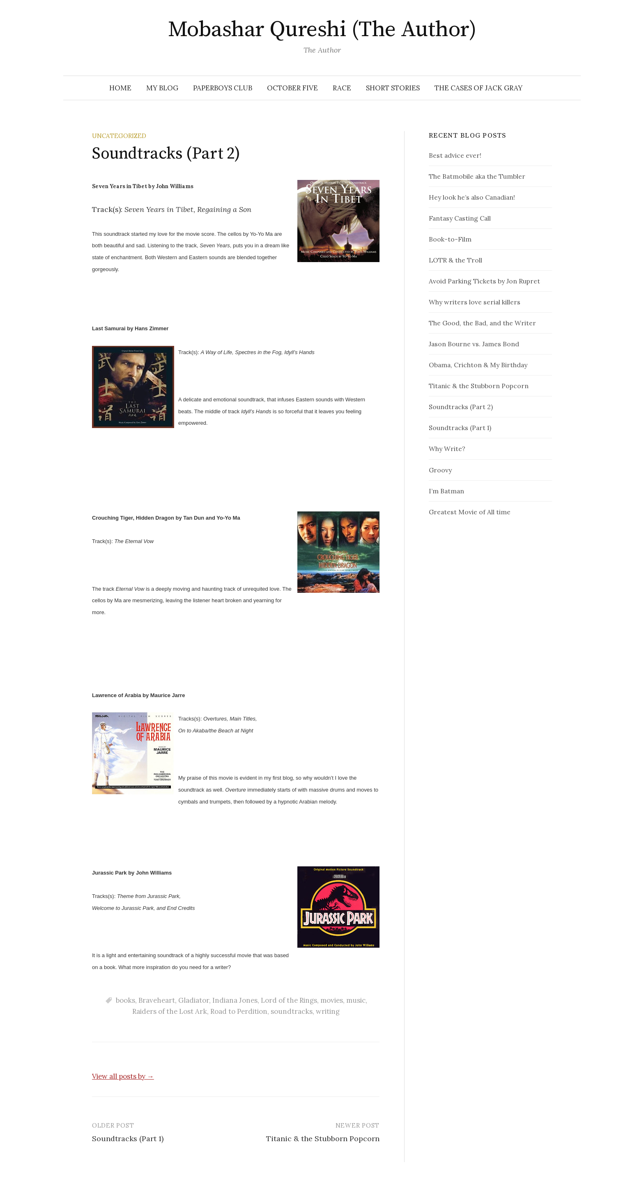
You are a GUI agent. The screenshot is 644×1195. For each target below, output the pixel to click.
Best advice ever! (455, 155)
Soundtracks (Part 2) (461, 407)
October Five (292, 87)
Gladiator (193, 1000)
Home (120, 87)
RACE (342, 87)
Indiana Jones (235, 1000)
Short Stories (393, 87)
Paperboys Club (222, 87)
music (356, 1000)
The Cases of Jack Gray (478, 87)
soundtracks (292, 1011)
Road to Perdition (238, 1011)
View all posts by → (123, 1076)
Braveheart (156, 1000)
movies (331, 1000)
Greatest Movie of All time (470, 512)
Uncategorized (119, 136)
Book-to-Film (450, 239)
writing (328, 1011)
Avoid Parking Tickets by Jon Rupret (484, 281)
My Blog (162, 87)
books (125, 1000)
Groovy (440, 470)
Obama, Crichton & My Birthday (478, 365)
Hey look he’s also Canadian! (472, 197)
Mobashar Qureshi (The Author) (322, 30)
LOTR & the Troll (455, 260)
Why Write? (447, 448)
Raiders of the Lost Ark (169, 1011)
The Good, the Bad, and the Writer (482, 323)
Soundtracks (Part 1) (127, 1138)
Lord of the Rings (289, 1000)
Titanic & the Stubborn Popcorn (323, 1138)
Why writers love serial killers (474, 302)
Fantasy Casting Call (460, 218)
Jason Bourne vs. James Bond (474, 344)
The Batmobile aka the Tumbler (477, 176)
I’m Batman (446, 491)
